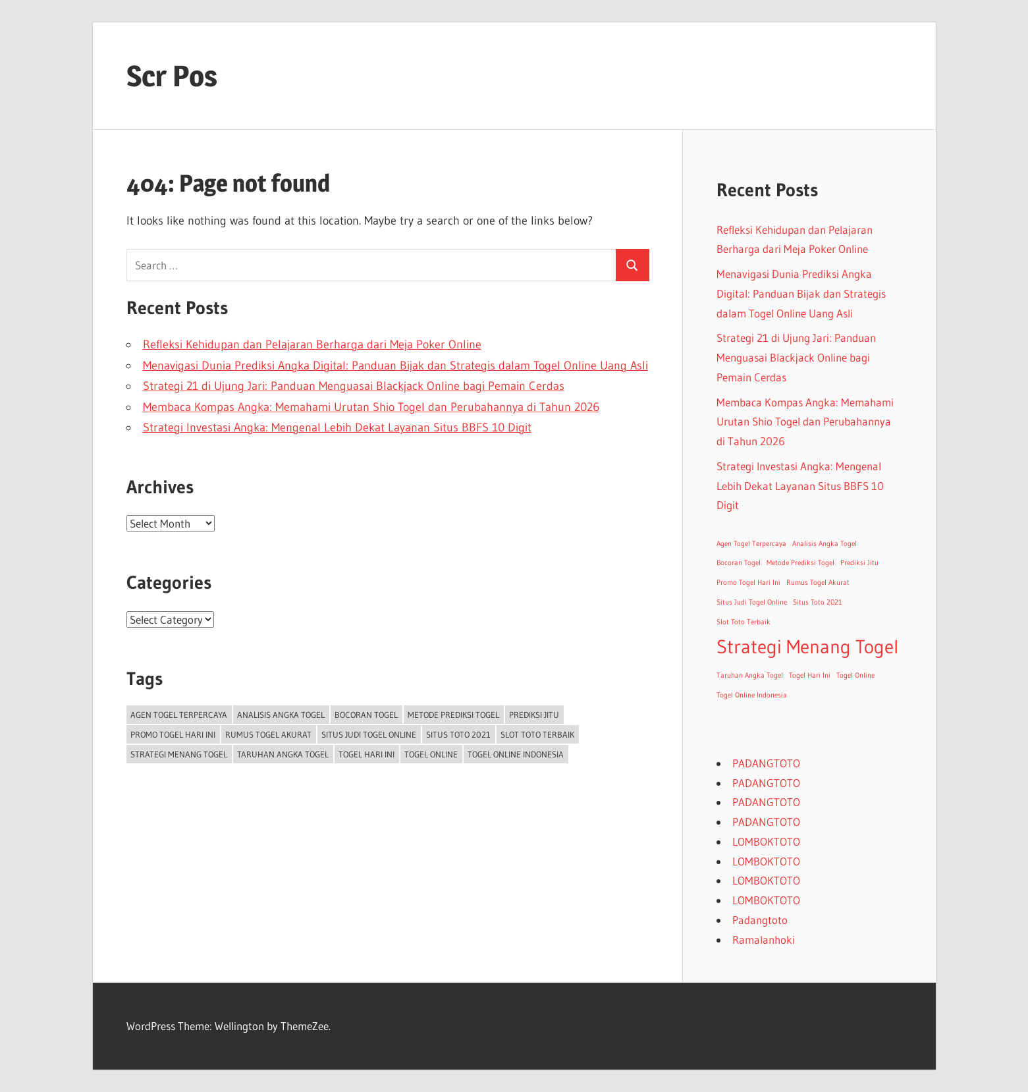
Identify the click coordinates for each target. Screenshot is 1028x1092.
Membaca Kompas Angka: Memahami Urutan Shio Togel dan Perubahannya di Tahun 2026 (371, 407)
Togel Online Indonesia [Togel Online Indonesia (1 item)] (516, 754)
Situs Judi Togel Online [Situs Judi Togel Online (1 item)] (368, 734)
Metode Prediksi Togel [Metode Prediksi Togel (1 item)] (453, 714)
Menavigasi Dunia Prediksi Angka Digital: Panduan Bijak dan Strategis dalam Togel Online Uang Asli (395, 365)
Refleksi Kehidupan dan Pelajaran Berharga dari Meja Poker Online (312, 344)
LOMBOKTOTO (766, 841)
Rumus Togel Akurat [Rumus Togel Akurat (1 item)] (268, 734)
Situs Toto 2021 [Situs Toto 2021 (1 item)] (458, 734)
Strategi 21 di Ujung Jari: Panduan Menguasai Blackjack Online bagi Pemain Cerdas (353, 386)
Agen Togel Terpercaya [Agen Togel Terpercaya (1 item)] (178, 714)
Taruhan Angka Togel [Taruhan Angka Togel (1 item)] (283, 754)
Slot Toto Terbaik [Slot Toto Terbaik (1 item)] (537, 734)
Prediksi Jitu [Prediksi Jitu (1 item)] (534, 714)
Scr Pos (171, 76)
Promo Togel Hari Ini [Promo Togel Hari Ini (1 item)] (172, 734)
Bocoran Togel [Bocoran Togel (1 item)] (366, 714)
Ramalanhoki (763, 939)
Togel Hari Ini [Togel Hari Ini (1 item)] (366, 754)
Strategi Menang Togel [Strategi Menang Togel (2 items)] (178, 754)
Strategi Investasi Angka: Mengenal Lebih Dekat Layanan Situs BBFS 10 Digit (337, 427)
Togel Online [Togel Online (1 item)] (431, 754)
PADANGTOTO (766, 763)
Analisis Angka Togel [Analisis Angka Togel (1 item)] (281, 714)
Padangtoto (760, 920)
